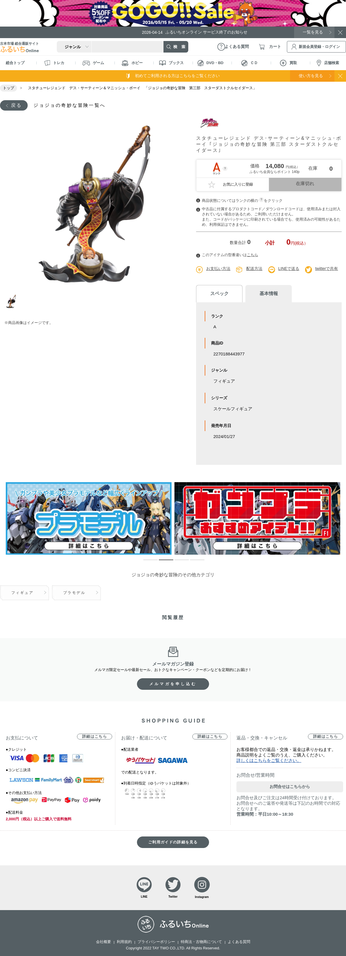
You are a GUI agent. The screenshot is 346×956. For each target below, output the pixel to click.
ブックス (171, 63)
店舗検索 (328, 63)
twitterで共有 (326, 268)
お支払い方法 (218, 268)
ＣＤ (249, 63)
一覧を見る (313, 32)
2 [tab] (162, 562)
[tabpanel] (94, 203)
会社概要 (103, 942)
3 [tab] (177, 562)
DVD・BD (210, 63)
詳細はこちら (94, 736)
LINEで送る (288, 268)
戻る (16, 105)
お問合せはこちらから (290, 786)
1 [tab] (12, 301)
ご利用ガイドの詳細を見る (173, 842)
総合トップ (15, 63)
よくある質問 (239, 942)
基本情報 (268, 293)
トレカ (54, 63)
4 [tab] (193, 562)
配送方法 (254, 268)
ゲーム (93, 63)
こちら (252, 255)
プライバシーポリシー (156, 942)
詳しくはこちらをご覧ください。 (268, 760)
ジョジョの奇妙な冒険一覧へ (69, 105)
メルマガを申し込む (173, 684)
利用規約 (124, 942)
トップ (8, 88)
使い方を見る (311, 75)
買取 (288, 63)
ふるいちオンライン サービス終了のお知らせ (194, 32)
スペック (219, 293)
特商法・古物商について (201, 942)
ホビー (132, 63)
